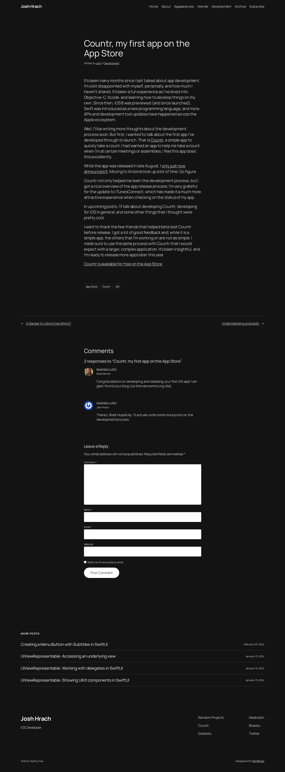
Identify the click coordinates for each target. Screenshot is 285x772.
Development (111, 63)
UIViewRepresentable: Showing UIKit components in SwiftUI (75, 680)
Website (88, 544)
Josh (98, 63)
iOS (118, 286)
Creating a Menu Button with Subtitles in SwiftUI (64, 644)
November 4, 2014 (107, 369)
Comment (90, 462)
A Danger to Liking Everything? (48, 323)
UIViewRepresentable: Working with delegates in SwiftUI (72, 668)
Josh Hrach (31, 6)
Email (88, 527)
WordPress (258, 761)
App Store (91, 286)
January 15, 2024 (255, 656)
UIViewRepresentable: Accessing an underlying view (68, 656)
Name (88, 509)
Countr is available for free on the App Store (123, 264)
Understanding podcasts (240, 323)
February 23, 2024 (254, 644)
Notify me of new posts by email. (106, 562)
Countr (157, 140)
